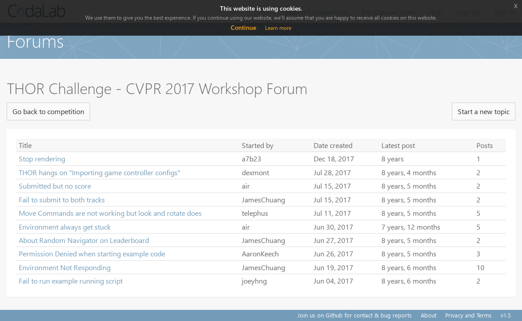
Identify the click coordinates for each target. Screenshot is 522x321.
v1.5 (506, 315)
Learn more (278, 28)
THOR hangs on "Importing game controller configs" (99, 172)
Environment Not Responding (65, 267)
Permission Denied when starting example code (92, 253)
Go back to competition (48, 111)
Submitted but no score (55, 185)
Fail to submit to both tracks (62, 199)
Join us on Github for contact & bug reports (355, 315)
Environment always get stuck (65, 226)
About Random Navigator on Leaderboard (84, 240)
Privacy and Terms (468, 315)
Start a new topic (484, 111)
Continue (243, 27)
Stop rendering (42, 158)
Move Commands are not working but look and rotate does (110, 213)
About (428, 315)
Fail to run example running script (71, 280)
